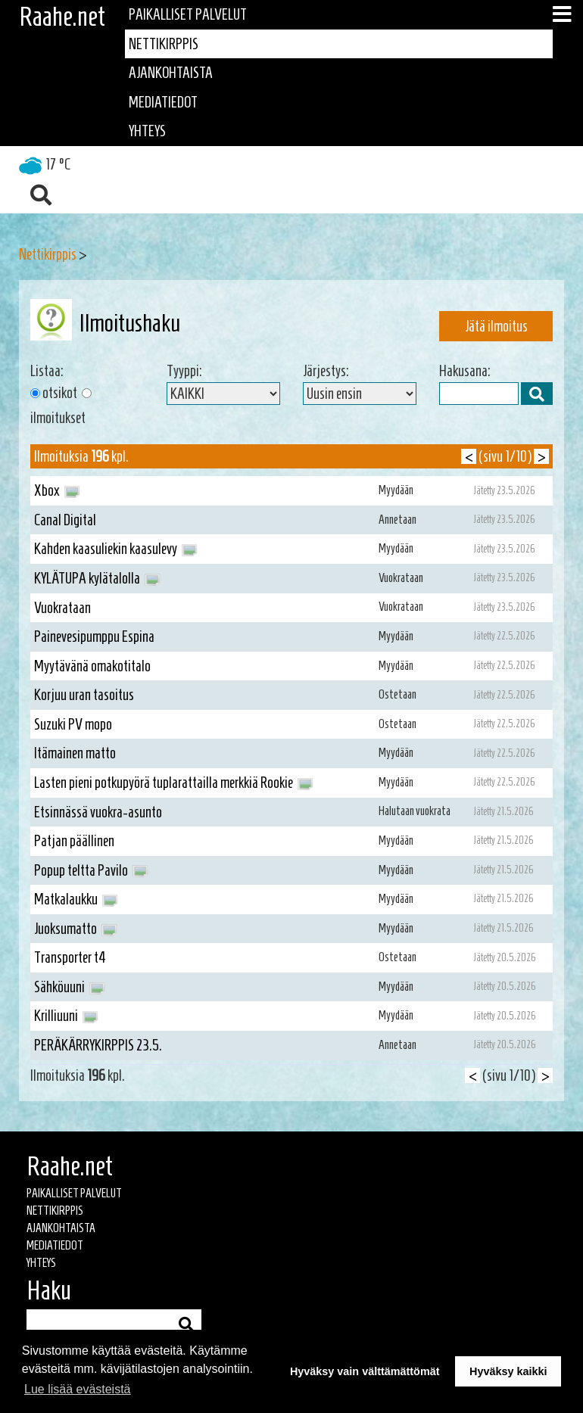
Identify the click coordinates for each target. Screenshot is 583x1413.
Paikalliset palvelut (188, 14)
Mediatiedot (163, 102)
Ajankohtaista (171, 72)
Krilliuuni (66, 1016)
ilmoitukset (58, 417)
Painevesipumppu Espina (94, 636)
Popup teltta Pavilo (91, 871)
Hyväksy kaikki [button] (508, 1371)
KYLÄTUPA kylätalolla (97, 579)
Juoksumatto (75, 929)
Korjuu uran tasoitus (84, 694)
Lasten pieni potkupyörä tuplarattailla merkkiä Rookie (173, 783)
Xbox (57, 491)
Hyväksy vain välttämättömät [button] (365, 1371)
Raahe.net (62, 16)
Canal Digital (65, 520)
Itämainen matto (75, 753)
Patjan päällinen (74, 841)
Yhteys (147, 131)
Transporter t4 (70, 957)
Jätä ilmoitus (496, 326)
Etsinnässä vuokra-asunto (98, 812)
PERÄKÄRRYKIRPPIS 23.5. (98, 1045)
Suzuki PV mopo (73, 724)
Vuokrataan (62, 607)
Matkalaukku (76, 900)
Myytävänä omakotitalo (92, 666)
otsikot (59, 392)
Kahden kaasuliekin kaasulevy (116, 549)
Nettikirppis (163, 44)
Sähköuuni (69, 988)
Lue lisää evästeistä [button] (77, 1389)
